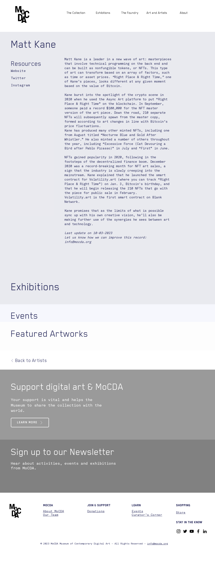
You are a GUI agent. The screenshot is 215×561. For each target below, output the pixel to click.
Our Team (50, 514)
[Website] (21, 71)
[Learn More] (30, 422)
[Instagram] (26, 86)
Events (137, 511)
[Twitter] (19, 78)
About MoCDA (53, 511)
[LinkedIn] (204, 531)
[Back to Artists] (29, 360)
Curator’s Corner (147, 514)
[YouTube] (191, 531)
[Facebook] (198, 531)
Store (181, 512)
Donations (96, 511)
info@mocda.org (77, 242)
